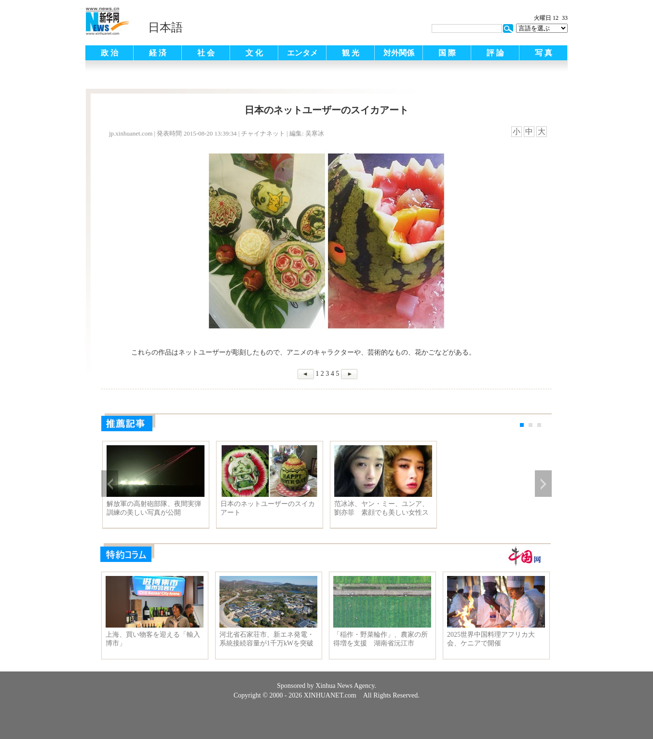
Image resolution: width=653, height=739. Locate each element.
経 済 (157, 53)
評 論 (495, 53)
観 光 (350, 53)
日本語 (165, 27)
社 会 (206, 53)
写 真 (543, 53)
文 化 (254, 53)
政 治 (109, 53)
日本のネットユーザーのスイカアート (267, 508)
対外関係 (398, 53)
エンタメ (302, 53)
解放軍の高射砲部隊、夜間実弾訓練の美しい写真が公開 (154, 508)
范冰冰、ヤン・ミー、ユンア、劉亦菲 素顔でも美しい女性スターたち (381, 508)
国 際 (447, 53)
